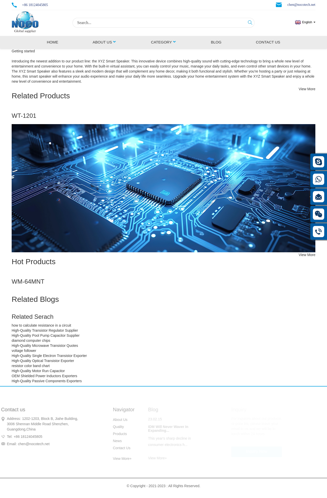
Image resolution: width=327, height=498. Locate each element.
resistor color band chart (31, 366)
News (114, 441)
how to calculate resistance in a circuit (41, 325)
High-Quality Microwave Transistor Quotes (45, 346)
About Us (104, 42)
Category (163, 42)
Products (117, 434)
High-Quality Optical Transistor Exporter (43, 361)
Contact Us (268, 42)
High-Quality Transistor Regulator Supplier (45, 330)
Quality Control (115, 427)
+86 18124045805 (35, 5)
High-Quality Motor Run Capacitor (38, 371)
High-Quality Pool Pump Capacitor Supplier (45, 335)
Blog (216, 42)
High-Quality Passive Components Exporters (47, 381)
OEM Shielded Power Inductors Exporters (44, 376)
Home (52, 42)
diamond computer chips (31, 340)
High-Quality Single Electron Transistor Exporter (49, 356)
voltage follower (24, 351)
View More (307, 89)
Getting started (23, 51)
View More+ (119, 459)
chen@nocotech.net (301, 5)
